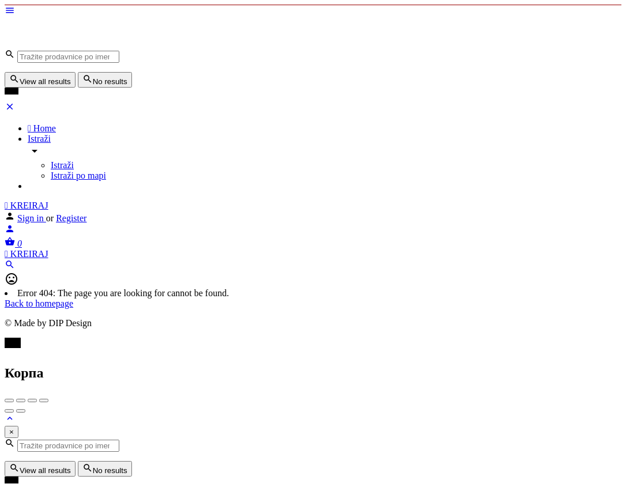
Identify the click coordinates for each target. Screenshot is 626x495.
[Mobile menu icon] (313, 11)
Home (42, 128)
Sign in (31, 218)
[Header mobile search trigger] (10, 266)
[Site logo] (91, 43)
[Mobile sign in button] (10, 231)
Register (71, 218)
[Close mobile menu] (10, 109)
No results (104, 80)
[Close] (11, 432)
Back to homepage (39, 303)
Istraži (39, 138)
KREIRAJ (26, 205)
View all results (40, 80)
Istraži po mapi (78, 175)
